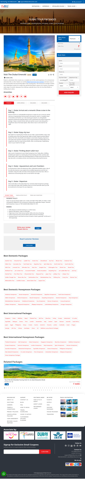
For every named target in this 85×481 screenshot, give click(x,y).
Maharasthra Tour (9, 280)
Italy (45, 321)
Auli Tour (74, 270)
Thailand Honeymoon (10, 342)
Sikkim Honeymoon (10, 297)
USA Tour (13, 328)
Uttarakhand (43, 260)
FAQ (21, 405)
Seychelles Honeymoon (39, 348)
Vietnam (61, 321)
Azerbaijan (27, 328)
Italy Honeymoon (48, 345)
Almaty (20, 328)
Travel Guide (71, 6)
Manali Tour (71, 267)
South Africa (76, 321)
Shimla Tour (63, 267)
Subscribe (44, 452)
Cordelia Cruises (21, 280)
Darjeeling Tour (53, 270)
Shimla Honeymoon (22, 297)
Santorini (42, 325)
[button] (5, 388)
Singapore (7, 318)
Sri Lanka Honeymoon (26, 352)
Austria (36, 325)
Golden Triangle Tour (10, 277)
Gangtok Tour (42, 267)
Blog (22, 402)
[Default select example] (64, 85)
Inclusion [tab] (33, 103)
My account (76, 2)
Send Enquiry (69, 92)
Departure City (73, 77)
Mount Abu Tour (22, 277)
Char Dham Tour (18, 274)
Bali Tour (41, 318)
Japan (6, 325)
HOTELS (49, 402)
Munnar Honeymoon (52, 301)
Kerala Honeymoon (24, 294)
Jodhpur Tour (56, 274)
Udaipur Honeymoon (10, 304)
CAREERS (9, 405)
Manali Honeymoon (35, 297)
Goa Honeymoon (41, 301)
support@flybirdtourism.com (27, 1)
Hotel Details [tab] (20, 103)
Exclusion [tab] (44, 103)
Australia (68, 321)
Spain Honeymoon (59, 345)
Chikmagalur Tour (53, 267)
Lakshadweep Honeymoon (52, 304)
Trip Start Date (63, 77)
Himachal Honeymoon (36, 294)
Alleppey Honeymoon (37, 304)
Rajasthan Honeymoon (50, 294)
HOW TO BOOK (25, 407)
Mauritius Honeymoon (60, 342)
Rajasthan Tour (38, 264)
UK (37, 328)
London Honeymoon (36, 345)
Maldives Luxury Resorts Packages (49, 328)
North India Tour (58, 264)
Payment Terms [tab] (9, 195)
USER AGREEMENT (12, 418)
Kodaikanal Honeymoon (28, 301)
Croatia (30, 325)
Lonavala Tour (16, 267)
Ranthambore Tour (33, 277)
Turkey (54, 318)
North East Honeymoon (64, 294)
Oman (33, 328)
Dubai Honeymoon (34, 342)
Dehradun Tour (26, 267)
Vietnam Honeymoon (71, 345)
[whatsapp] (48, 75)
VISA (48, 405)
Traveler (61, 83)
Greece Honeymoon (52, 348)
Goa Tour (51, 260)
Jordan (55, 325)
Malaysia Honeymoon (65, 352)
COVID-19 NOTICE (25, 414)
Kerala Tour (35, 260)
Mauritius (48, 318)
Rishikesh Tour (9, 270)
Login (38, 228)
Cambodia (61, 325)
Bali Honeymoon (22, 342)
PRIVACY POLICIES (12, 411)
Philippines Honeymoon (66, 348)
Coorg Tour (65, 277)
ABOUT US (10, 399)
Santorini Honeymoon (23, 345)
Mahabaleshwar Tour (45, 277)
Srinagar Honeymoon (66, 304)
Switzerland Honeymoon (25, 348)
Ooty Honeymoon (73, 297)
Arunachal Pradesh (30, 270)
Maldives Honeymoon (74, 342)
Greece (21, 321)
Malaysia (15, 321)
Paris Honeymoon (38, 352)
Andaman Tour (68, 260)
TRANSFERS (50, 414)
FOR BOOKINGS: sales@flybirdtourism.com (69, 457)
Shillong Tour (56, 277)
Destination (35, 6)
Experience (45, 6)
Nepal (26, 318)
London (32, 321)
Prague (73, 325)
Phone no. (61, 72)
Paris (26, 321)
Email (60, 66)
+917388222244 (76, 451)
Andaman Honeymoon (11, 294)
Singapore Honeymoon (47, 342)
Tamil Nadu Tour (27, 264)
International (25, 23)
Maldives (20, 318)
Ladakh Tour (27, 260)
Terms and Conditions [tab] (36, 195)
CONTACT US (24, 399)
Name (60, 60)
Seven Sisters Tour (31, 280)
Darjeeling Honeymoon (48, 297)
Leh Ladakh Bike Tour (64, 270)
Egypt (11, 325)
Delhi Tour (7, 267)
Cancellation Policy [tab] (21, 195)
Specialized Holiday (58, 6)
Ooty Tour (34, 267)
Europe (60, 318)
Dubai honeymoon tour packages (35, 81)
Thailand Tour (33, 318)
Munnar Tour (73, 277)
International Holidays (39, 23)
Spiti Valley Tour (48, 264)
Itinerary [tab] (8, 103)
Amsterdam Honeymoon (51, 352)
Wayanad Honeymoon (23, 304)
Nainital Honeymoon (61, 297)
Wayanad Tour (40, 274)
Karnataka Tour (17, 264)
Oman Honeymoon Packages (12, 355)
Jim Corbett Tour (19, 270)
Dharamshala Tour (29, 274)
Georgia (7, 328)
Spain (55, 321)
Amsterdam (39, 321)
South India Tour (69, 264)
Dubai (14, 318)
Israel (68, 325)
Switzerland (67, 318)
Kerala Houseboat (41, 270)
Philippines (18, 325)
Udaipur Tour (65, 274)
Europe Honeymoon (10, 345)
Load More (29, 245)
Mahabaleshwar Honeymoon (12, 301)
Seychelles (7, 321)
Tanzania (49, 325)
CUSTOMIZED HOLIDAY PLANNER (24, 418)
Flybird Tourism (40, 472)
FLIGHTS (49, 399)
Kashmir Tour (8, 260)
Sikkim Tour (8, 264)
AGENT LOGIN (38, 404)
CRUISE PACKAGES (52, 411)
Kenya (24, 325)
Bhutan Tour (59, 260)
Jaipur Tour (48, 274)
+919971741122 (76, 453)
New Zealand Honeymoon (11, 352)
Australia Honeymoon (10, 348)
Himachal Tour (18, 260)
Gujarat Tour (42, 280)
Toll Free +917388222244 (8, 1)
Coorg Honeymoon (65, 301)
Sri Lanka (74, 318)
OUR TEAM (10, 402)
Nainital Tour (8, 274)
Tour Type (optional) (72, 83)
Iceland (50, 321)
